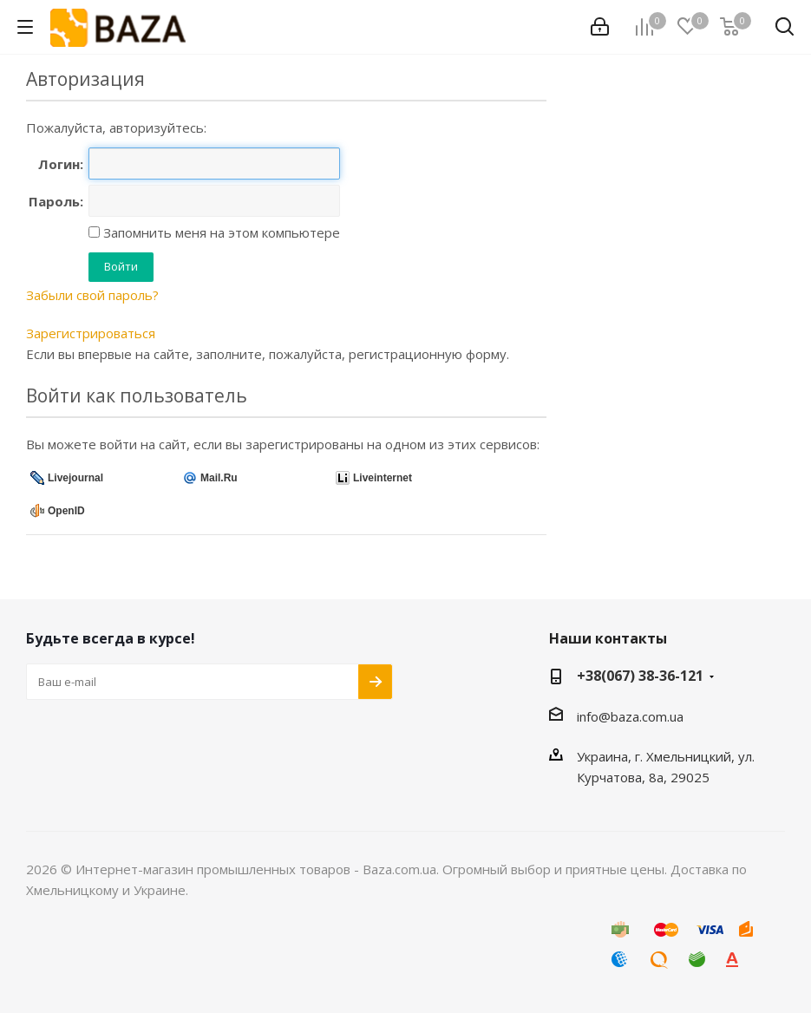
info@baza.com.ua (630, 716)
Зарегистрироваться (90, 333)
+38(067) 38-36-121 (640, 675)
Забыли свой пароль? (92, 295)
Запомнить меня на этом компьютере (220, 232)
